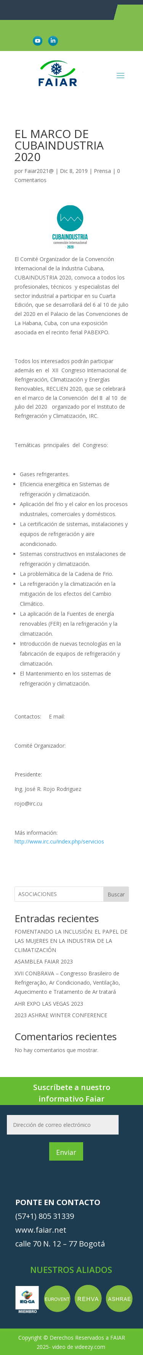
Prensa (102, 170)
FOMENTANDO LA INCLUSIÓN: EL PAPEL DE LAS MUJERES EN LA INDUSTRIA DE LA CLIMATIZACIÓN (70, 941)
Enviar (66, 1152)
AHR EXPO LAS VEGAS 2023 (48, 1003)
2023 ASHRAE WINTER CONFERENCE (60, 1015)
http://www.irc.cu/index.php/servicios (59, 841)
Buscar (116, 894)
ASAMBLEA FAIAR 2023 (43, 961)
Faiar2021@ (39, 170)
